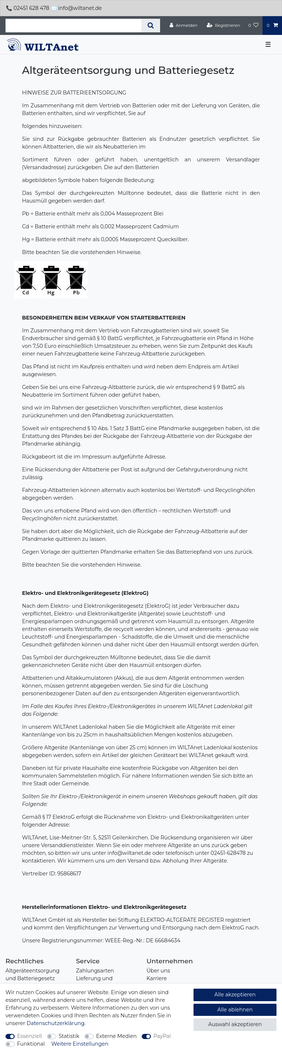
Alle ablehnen (235, 1009)
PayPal (162, 1036)
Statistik (69, 1036)
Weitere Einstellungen (80, 1043)
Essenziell (29, 1036)
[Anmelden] (184, 25)
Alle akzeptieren (235, 994)
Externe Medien (116, 1036)
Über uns (158, 970)
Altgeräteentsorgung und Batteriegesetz (32, 974)
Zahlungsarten (95, 970)
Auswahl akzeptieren (235, 1024)
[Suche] (150, 25)
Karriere (157, 978)
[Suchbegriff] (73, 25)
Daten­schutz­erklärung (55, 1023)
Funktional (31, 1043)
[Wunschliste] (253, 25)
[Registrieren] (223, 25)
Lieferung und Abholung (94, 982)
